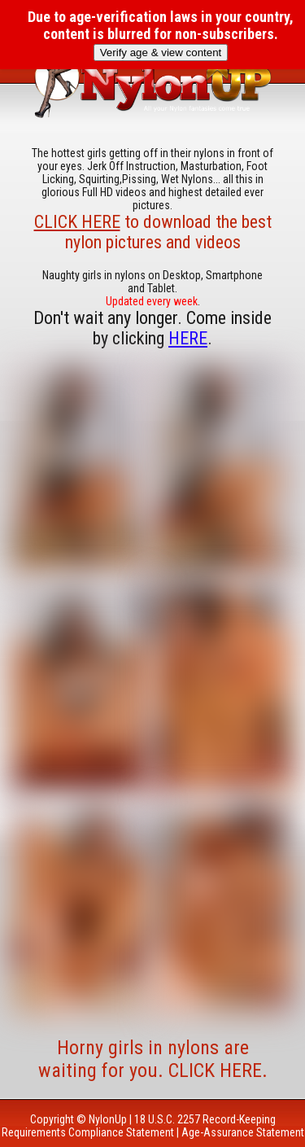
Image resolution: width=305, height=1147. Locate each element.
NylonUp (108, 1119)
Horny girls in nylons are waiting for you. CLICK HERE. (153, 1059)
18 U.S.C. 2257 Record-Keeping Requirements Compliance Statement (139, 1126)
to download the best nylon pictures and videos (153, 232)
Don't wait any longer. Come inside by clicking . (152, 328)
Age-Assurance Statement (242, 1132)
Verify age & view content (161, 52)
